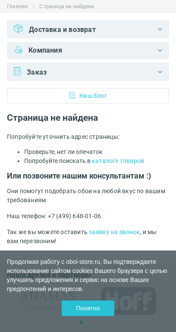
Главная (17, 6)
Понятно (88, 308)
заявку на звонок (114, 232)
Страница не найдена (66, 6)
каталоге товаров (118, 160)
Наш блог (88, 95)
